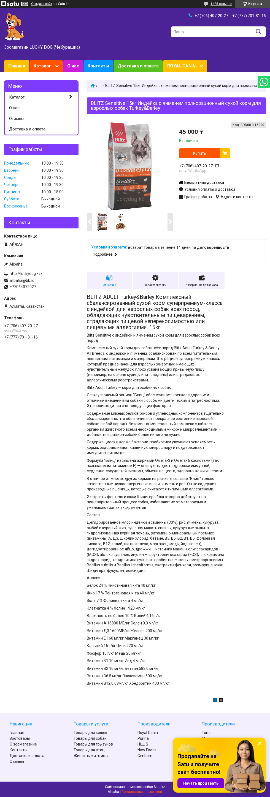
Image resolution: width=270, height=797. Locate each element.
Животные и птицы (91, 756)
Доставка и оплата (138, 66)
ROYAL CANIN (181, 66)
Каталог (42, 66)
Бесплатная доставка (204, 182)
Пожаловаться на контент (141, 792)
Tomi (206, 732)
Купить (199, 153)
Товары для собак (90, 738)
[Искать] (258, 31)
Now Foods (146, 750)
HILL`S (142, 744)
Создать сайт (41, 4)
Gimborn (144, 756)
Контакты (98, 66)
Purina (143, 738)
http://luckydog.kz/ (26, 273)
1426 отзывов (221, 4)
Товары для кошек (90, 732)
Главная (16, 66)
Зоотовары (20, 738)
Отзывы (16, 118)
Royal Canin (147, 732)
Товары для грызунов (93, 744)
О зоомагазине (23, 744)
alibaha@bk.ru (22, 280)
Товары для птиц (89, 750)
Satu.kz (159, 787)
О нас (73, 66)
